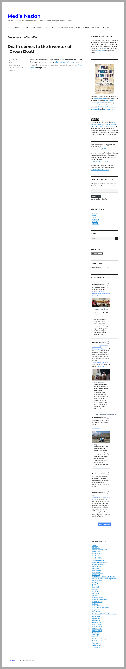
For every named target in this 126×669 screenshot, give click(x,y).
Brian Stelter (96, 552)
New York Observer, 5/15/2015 (101, 161)
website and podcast (99, 99)
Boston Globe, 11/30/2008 (100, 169)
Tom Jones (95, 643)
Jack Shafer (95, 585)
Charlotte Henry (97, 556)
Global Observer (97, 581)
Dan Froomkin (96, 566)
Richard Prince (97, 630)
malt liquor (20, 67)
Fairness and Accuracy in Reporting (103, 577)
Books (48, 27)
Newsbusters (96, 616)
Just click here (100, 51)
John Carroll (96, 593)
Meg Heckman (96, 610)
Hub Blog (95, 583)
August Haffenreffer (14, 65)
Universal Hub (96, 645)
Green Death (12, 67)
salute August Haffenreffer (65, 62)
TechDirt (95, 637)
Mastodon (95, 219)
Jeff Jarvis (95, 591)
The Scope (95, 635)
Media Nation (24, 16)
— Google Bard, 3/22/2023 (99, 149)
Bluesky (94, 215)
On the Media (96, 622)
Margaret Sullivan (97, 597)
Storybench (96, 633)
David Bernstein (97, 570)
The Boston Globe (108, 109)
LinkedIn (95, 221)
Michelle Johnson (97, 612)
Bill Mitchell (96, 547)
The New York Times (104, 107)
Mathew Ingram (97, 601)
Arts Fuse (95, 545)
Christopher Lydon (98, 560)
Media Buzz (96, 606)
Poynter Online (97, 626)
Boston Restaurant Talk (99, 550)
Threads (95, 217)
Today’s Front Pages (98, 641)
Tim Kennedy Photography (100, 639)
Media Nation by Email (100, 27)
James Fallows (96, 587)
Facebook (95, 213)
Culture (10, 62)
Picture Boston (97, 624)
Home (10, 27)
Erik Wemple (96, 574)
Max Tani (95, 604)
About (17, 27)
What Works (96, 647)
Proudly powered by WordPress (27, 660)
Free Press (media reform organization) (104, 579)
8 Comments (12, 70)
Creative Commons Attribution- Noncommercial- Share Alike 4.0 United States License (104, 124)
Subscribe (96, 196)
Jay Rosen (95, 589)
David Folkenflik (97, 572)
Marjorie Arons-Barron (99, 599)
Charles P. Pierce (97, 554)
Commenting (37, 27)
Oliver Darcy (96, 620)
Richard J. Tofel (97, 628)
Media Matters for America (100, 608)
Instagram (95, 224)
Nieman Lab (96, 618)
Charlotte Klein (97, 558)
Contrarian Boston (98, 564)
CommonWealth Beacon (99, 562)
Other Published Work (64, 27)
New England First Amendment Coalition (105, 614)
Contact (26, 27)
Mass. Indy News (82, 27)
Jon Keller (95, 595)
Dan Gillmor (96, 568)
